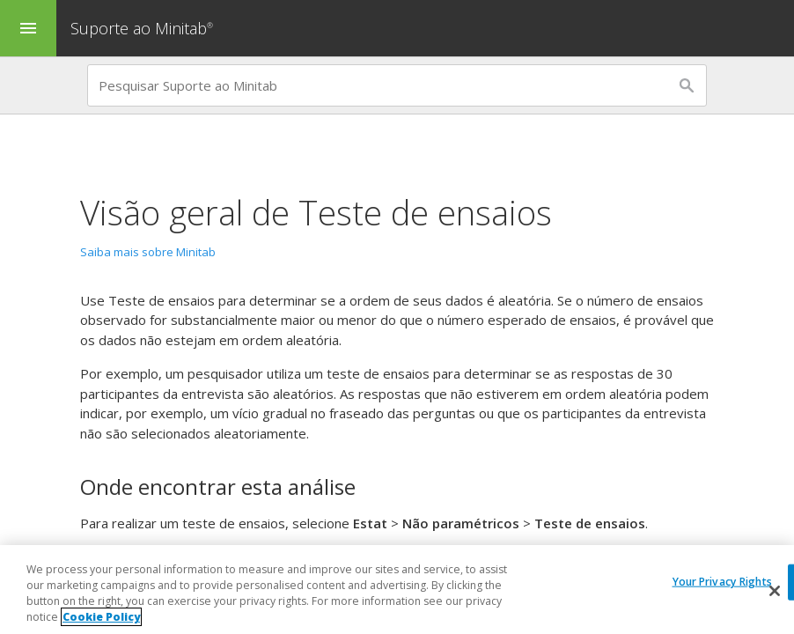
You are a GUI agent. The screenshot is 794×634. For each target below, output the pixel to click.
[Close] (774, 591)
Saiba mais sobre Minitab (148, 252)
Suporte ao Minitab (143, 28)
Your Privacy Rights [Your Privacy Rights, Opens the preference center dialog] (722, 581)
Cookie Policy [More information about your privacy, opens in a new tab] (101, 617)
